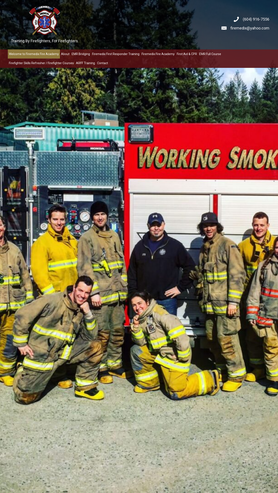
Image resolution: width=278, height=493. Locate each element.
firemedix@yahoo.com (249, 28)
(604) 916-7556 (256, 19)
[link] (34, 54)
